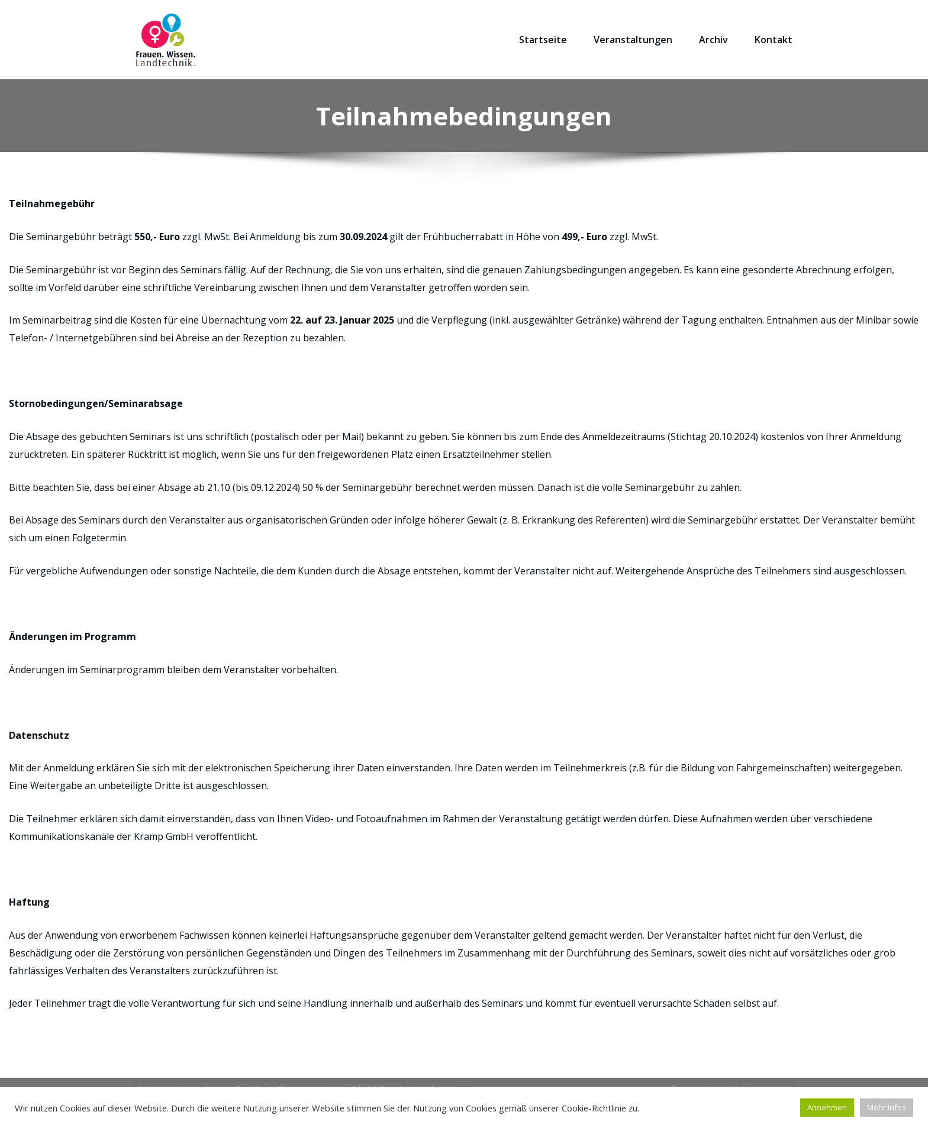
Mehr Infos (886, 1107)
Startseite (543, 39)
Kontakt (773, 39)
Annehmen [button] (827, 1107)
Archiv (713, 39)
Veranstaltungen (633, 39)
